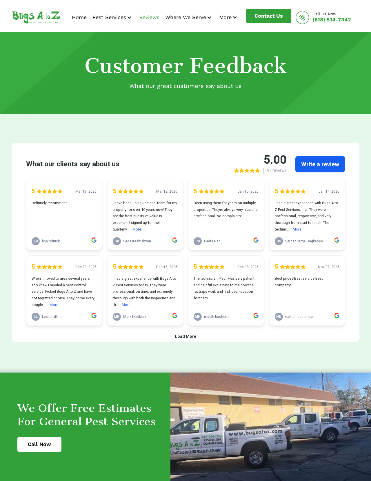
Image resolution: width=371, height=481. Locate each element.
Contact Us (268, 16)
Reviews (149, 17)
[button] (113, 17)
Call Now (39, 444)
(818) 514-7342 (331, 20)
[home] (36, 17)
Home (79, 17)
